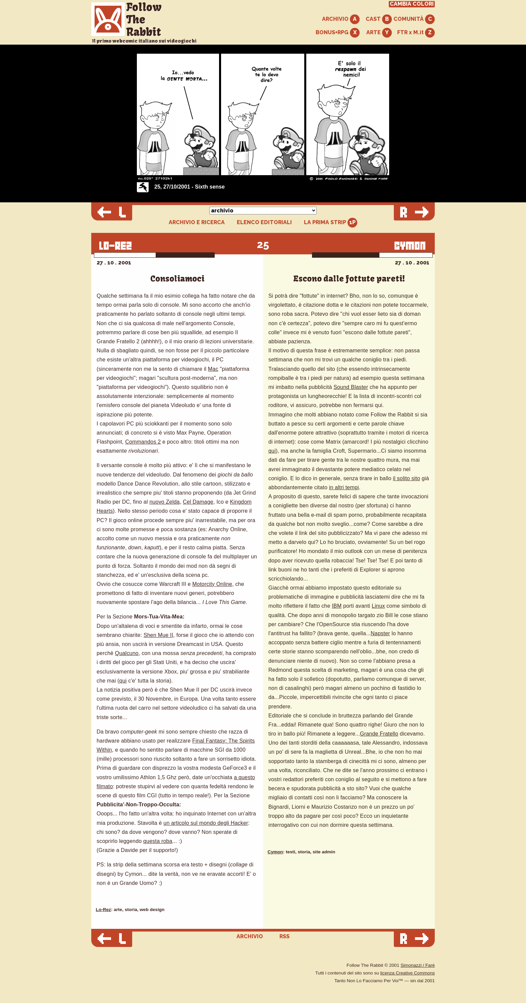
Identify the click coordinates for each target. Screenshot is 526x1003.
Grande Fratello (379, 734)
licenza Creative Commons (407, 972)
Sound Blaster (350, 387)
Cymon (275, 851)
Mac (213, 369)
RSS (284, 936)
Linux (378, 606)
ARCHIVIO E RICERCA (197, 222)
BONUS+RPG (338, 33)
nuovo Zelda (164, 502)
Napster (380, 633)
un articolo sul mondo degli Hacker (205, 823)
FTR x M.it (416, 33)
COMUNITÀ (414, 19)
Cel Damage (198, 502)
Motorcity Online (212, 584)
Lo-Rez (103, 909)
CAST (379, 19)
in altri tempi (344, 487)
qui (123, 681)
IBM (336, 606)
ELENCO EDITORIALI (264, 222)
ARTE (379, 33)
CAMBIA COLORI (412, 4)
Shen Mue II (158, 635)
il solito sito (406, 478)
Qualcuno (127, 653)
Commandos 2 (143, 442)
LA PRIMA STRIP (330, 223)
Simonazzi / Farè (418, 965)
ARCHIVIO (341, 19)
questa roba (157, 841)
